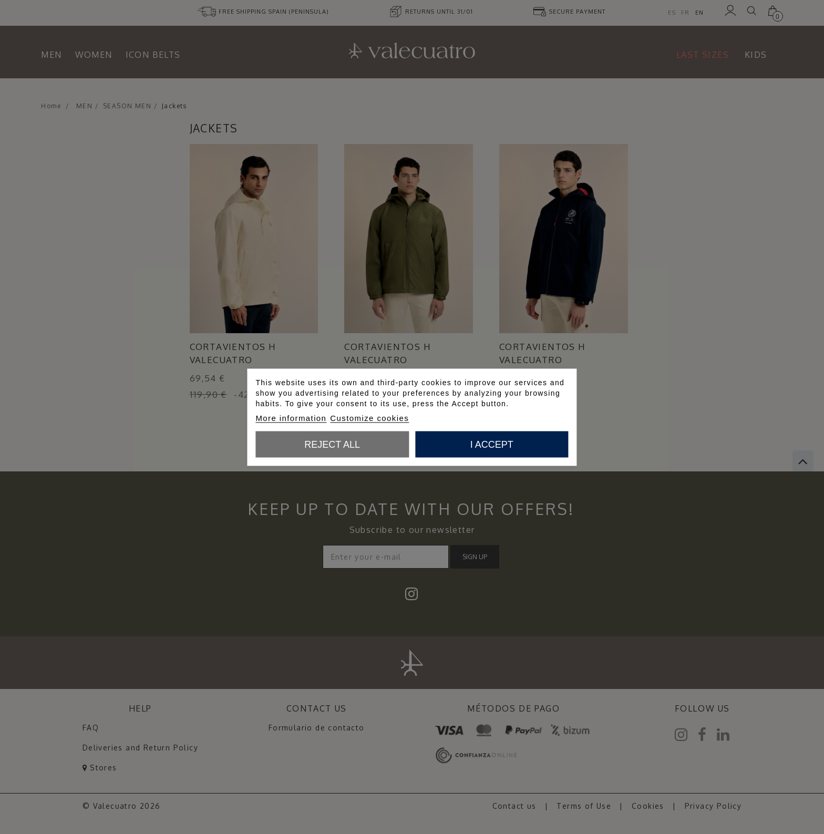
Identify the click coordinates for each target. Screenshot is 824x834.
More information (290, 417)
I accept (491, 444)
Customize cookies (369, 417)
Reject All (332, 444)
